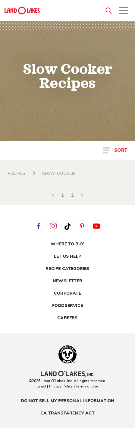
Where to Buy (67, 244)
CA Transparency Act (67, 413)
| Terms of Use (86, 386)
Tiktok (67, 226)
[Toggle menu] (123, 11)
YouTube (96, 226)
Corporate (67, 293)
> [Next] (82, 195)
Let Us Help (67, 256)
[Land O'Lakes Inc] (67, 374)
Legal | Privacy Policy (54, 386)
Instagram (53, 226)
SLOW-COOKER (58, 174)
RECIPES (16, 174)
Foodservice (67, 306)
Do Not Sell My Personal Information (68, 401)
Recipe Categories (67, 269)
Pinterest (82, 226)
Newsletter (67, 281)
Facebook (39, 226)
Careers (67, 318)
